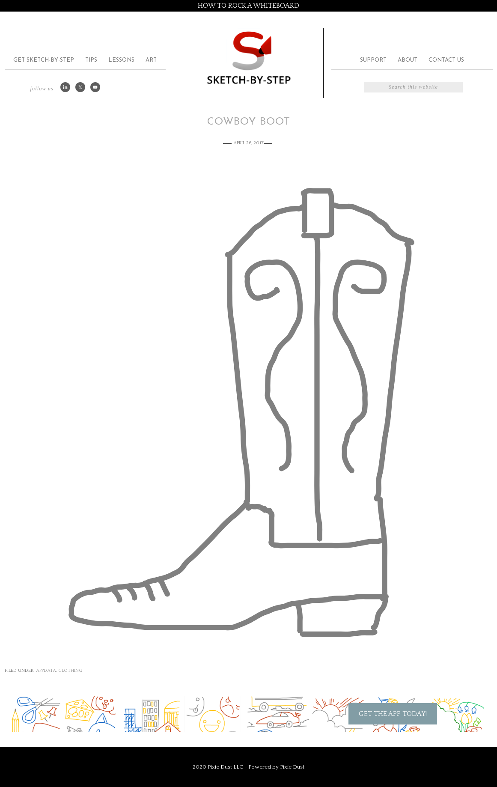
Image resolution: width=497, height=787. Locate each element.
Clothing (70, 670)
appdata (46, 670)
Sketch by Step (248, 57)
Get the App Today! (393, 714)
